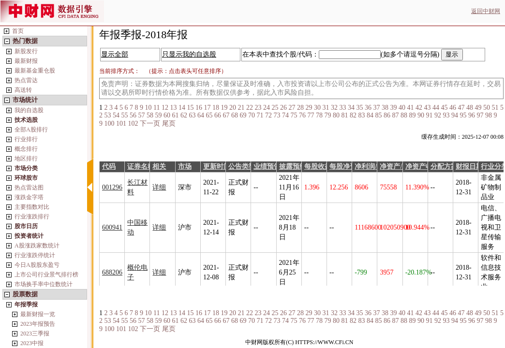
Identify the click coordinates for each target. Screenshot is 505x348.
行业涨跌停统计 (35, 255)
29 (308, 107)
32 (334, 107)
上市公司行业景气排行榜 (46, 274)
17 (207, 107)
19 (224, 107)
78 (319, 115)
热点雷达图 (29, 187)
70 (251, 115)
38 (385, 107)
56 (133, 115)
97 (480, 115)
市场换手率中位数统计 (44, 284)
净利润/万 (369, 166)
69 (243, 115)
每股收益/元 (322, 166)
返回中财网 (485, 11)
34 (351, 107)
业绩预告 (267, 166)
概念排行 (26, 148)
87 (395, 115)
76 (302, 115)
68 (234, 115)
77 (311, 115)
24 (266, 107)
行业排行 (26, 139)
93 (446, 115)
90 (420, 115)
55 (124, 115)
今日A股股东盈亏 (37, 264)
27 (291, 107)
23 (257, 107)
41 (410, 107)
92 (437, 115)
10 (148, 107)
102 (133, 123)
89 (412, 115)
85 (378, 115)
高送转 (23, 90)
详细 (159, 187)
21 (241, 107)
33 (342, 107)
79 (328, 115)
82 (353, 115)
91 (429, 115)
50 (486, 107)
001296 (112, 187)
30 (317, 107)
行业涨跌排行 (32, 216)
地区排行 (26, 158)
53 (107, 115)
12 (165, 107)
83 (361, 115)
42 (419, 107)
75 (294, 115)
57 (141, 115)
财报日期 (469, 166)
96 (471, 115)
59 (158, 115)
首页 (18, 31)
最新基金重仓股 (35, 70)
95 (463, 115)
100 (109, 123)
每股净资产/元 (350, 166)
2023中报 (32, 343)
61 (175, 115)
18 (215, 107)
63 (192, 115)
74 (285, 115)
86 (387, 115)
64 (200, 115)
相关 (159, 166)
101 (121, 123)
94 (454, 115)
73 (277, 115)
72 (268, 115)
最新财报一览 (37, 314)
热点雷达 (26, 80)
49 (478, 107)
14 (181, 107)
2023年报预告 (37, 323)
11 (156, 107)
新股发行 (26, 51)
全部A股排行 (31, 129)
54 (116, 115)
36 (368, 107)
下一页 (150, 123)
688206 (112, 272)
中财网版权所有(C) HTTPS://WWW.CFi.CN (299, 342)
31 (325, 107)
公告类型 (241, 166)
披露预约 (292, 166)
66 (217, 115)
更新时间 (216, 166)
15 (190, 107)
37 (376, 107)
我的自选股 (29, 110)
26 (283, 107)
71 (260, 115)
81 (345, 115)
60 (166, 115)
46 (452, 107)
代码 (109, 166)
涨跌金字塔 (29, 197)
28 (300, 107)
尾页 (169, 123)
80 (336, 115)
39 (393, 107)
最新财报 (26, 61)
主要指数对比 (32, 206)
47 (461, 107)
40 (402, 107)
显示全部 (114, 54)
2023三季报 (34, 333)
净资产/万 (394, 166)
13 (173, 107)
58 (150, 115)
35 (359, 107)
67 (226, 115)
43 (427, 107)
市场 (185, 166)
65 (209, 115)
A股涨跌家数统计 (37, 245)
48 (469, 107)
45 (444, 107)
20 (232, 107)
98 (488, 115)
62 (183, 115)
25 (274, 107)
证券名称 (140, 166)
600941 (112, 227)
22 (249, 107)
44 (435, 107)
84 (370, 115)
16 (198, 107)
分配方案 (444, 166)
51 (494, 107)
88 (404, 115)
